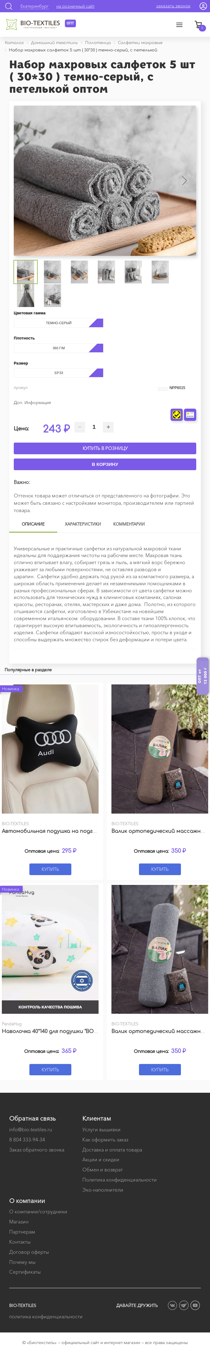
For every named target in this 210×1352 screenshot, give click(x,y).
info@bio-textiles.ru (30, 1129)
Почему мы (22, 1262)
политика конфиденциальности (46, 1316)
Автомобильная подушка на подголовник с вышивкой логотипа (89, 831)
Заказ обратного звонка (36, 1150)
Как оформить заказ (105, 1140)
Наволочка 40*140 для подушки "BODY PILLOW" (62, 1031)
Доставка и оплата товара (112, 1150)
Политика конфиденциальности (119, 1180)
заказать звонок (173, 6)
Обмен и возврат (102, 1170)
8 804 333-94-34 (27, 1140)
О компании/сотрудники (38, 1211)
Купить (50, 869)
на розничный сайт (75, 6)
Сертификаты (25, 1272)
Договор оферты (29, 1252)
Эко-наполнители (102, 1190)
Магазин (18, 1222)
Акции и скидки (100, 1159)
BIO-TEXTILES (22, 1305)
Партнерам (22, 1232)
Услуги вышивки (101, 1129)
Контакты (20, 1242)
